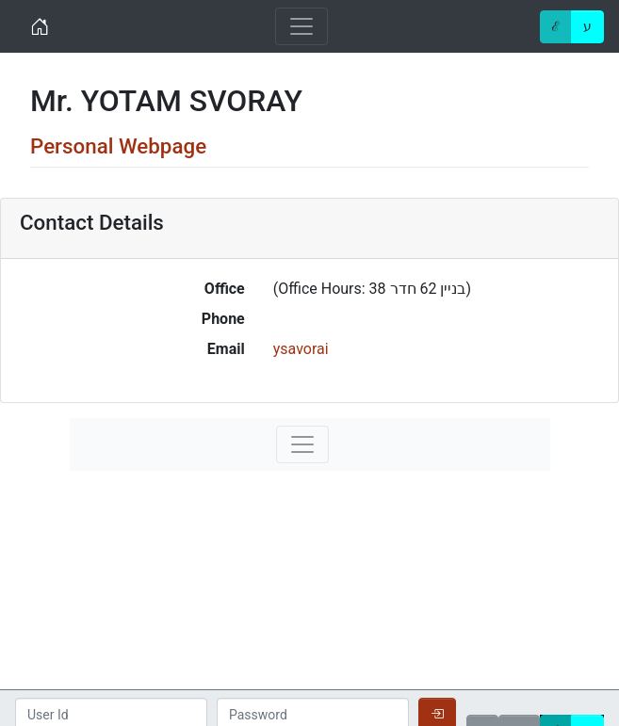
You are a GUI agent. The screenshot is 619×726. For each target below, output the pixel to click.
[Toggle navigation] (301, 26)
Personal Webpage (118, 146)
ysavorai (301, 349)
